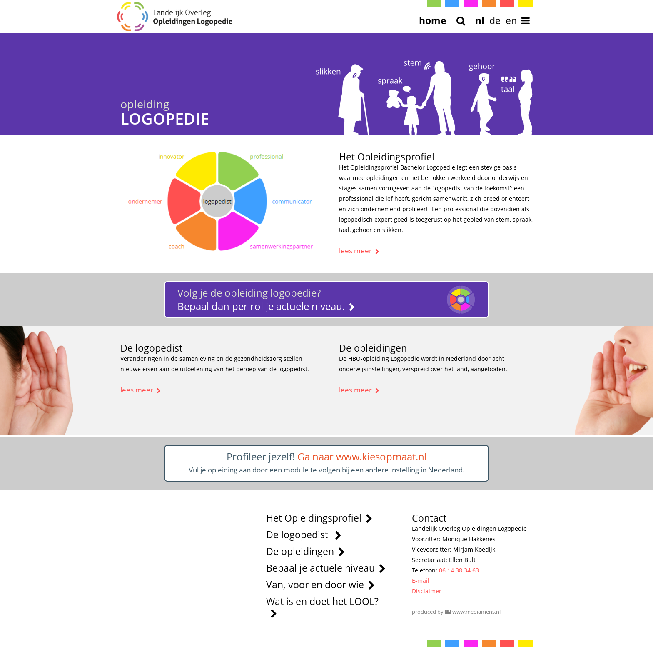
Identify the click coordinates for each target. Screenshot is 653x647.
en (511, 20)
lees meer (359, 250)
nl (479, 20)
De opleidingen (305, 551)
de (495, 20)
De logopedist (303, 534)
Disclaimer (426, 591)
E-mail (420, 581)
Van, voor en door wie (320, 584)
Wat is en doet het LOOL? (322, 607)
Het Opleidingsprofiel (319, 518)
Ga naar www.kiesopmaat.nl (362, 456)
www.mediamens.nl (476, 611)
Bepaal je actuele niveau (326, 568)
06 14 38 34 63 (459, 570)
